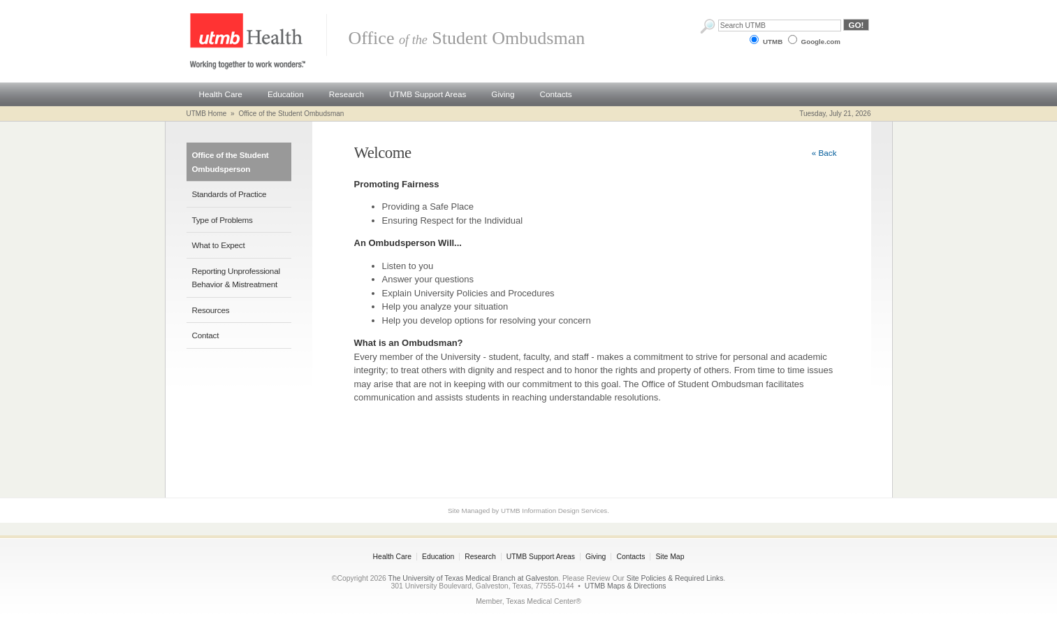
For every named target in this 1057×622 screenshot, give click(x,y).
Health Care (220, 94)
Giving (502, 94)
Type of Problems (222, 219)
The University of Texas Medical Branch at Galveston (473, 578)
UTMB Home (207, 113)
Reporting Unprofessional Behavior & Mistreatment (236, 277)
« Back (824, 152)
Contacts (555, 94)
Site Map (669, 556)
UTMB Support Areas (427, 94)
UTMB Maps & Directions (625, 586)
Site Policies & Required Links (675, 578)
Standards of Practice (229, 193)
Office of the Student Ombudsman (291, 113)
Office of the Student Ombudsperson (230, 161)
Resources (211, 309)
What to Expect (218, 244)
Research (346, 94)
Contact (205, 335)
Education (286, 94)
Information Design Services (564, 510)
